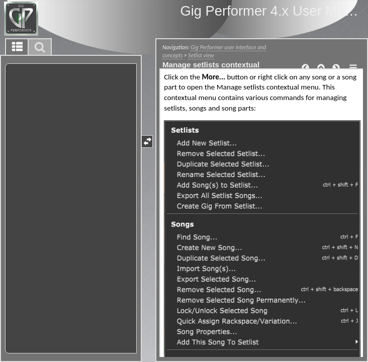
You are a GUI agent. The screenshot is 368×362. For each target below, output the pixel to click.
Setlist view (201, 55)
